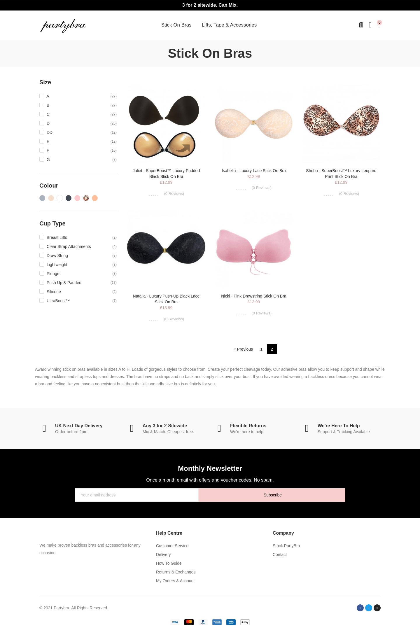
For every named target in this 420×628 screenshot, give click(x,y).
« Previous (243, 349)
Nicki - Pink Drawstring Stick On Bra (253, 296)
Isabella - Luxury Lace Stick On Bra (254, 170)
